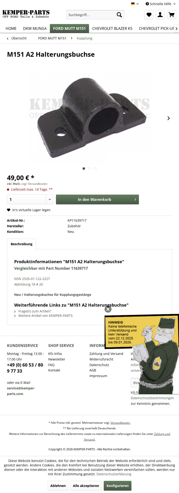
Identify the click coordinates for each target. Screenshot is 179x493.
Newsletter (56, 359)
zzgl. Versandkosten (34, 184)
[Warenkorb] (171, 14)
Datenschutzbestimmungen (152, 398)
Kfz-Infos (55, 353)
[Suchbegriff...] (95, 14)
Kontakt (54, 370)
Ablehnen (58, 485)
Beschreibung (21, 244)
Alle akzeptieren (86, 485)
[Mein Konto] (160, 14)
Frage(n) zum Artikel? (32, 311)
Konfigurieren (118, 485)
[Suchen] (119, 14)
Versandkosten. (120, 423)
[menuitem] (95, 14)
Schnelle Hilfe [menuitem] (159, 4)
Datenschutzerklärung (113, 474)
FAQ (51, 365)
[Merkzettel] (148, 14)
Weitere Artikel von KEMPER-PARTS (43, 315)
